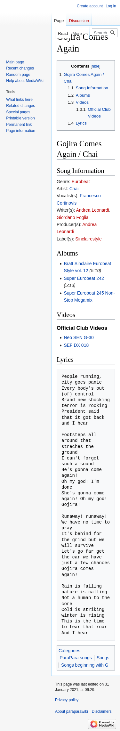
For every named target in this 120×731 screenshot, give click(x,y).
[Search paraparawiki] (104, 32)
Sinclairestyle (88, 238)
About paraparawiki (71, 711)
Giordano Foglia (73, 217)
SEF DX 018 (76, 345)
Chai (74, 188)
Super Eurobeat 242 (84, 278)
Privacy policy (66, 700)
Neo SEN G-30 (78, 337)
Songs (103, 657)
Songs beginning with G (84, 665)
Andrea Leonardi (92, 210)
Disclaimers (102, 711)
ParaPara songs (76, 657)
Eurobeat (81, 181)
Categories (69, 650)
